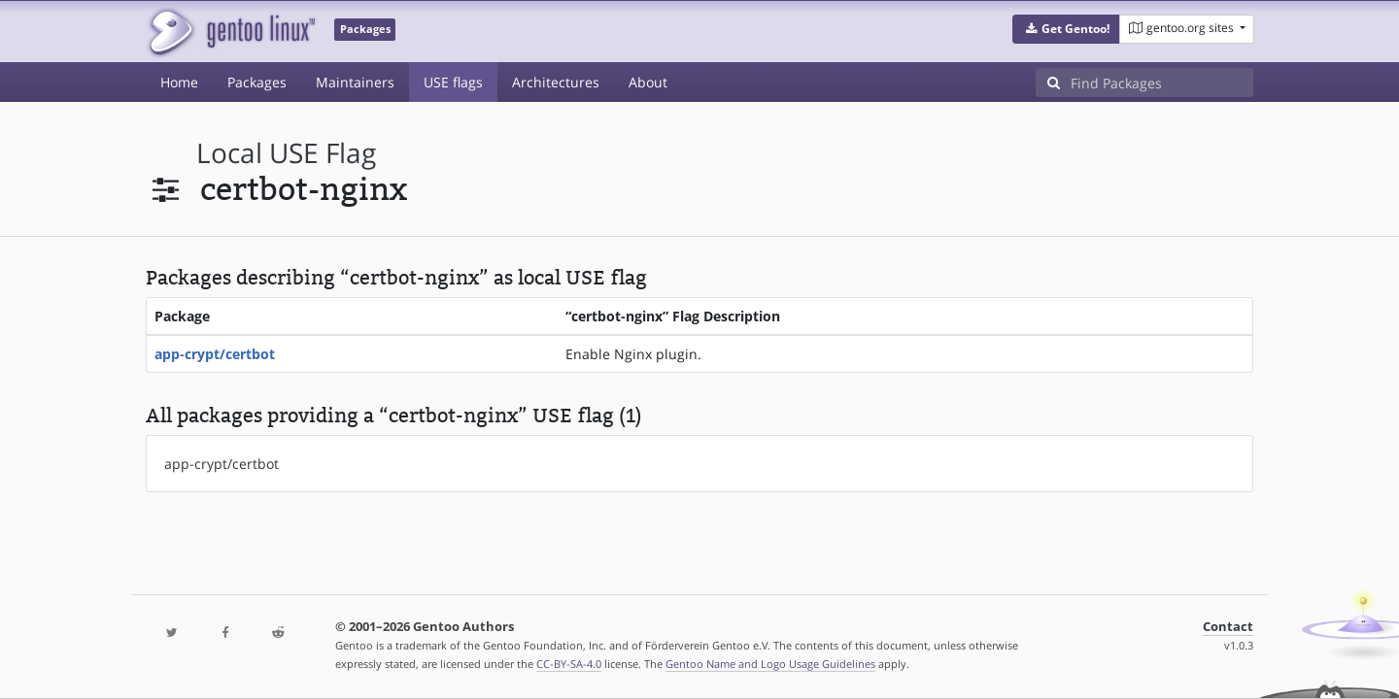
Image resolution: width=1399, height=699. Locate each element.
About (648, 82)
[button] (1066, 29)
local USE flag (286, 153)
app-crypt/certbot (214, 354)
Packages (257, 82)
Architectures (555, 82)
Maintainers (355, 82)
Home (179, 82)
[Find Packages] (1162, 82)
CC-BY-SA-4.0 (568, 663)
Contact (1228, 626)
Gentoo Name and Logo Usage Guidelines (770, 663)
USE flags (453, 82)
